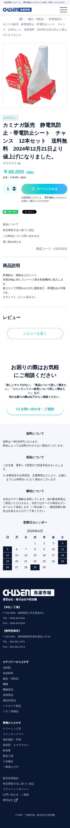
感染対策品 (9, 700)
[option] (35, 75)
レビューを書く (35, 333)
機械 (5, 684)
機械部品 (8, 689)
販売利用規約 (10, 778)
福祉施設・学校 (12, 739)
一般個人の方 (10, 766)
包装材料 (8, 673)
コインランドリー (13, 734)
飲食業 (7, 750)
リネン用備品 (10, 711)
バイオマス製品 (12, 705)
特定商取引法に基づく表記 (18, 230)
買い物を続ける (12, 241)
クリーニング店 (12, 728)
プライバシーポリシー (16, 789)
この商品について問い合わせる (21, 235)
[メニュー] (63, 9)
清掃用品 (8, 694)
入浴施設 (8, 761)
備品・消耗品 (36, 18)
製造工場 (8, 755)
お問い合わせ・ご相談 (16, 794)
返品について (10, 224)
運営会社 (8, 799)
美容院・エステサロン (16, 744)
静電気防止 (55, 18)
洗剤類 (7, 667)
